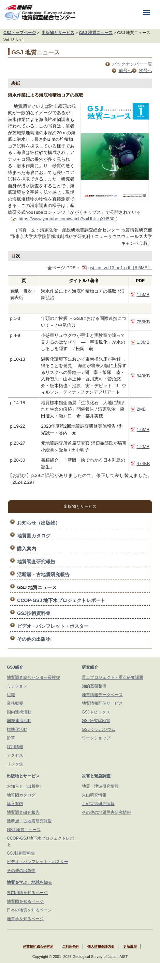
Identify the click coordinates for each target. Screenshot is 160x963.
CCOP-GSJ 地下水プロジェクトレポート (61, 600)
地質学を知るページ (25, 918)
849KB (143, 375)
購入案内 (26, 548)
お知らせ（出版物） (38, 523)
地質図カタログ (33, 535)
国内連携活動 (19, 712)
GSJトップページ (19, 32)
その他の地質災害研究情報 (106, 812)
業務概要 (15, 703)
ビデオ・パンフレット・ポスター (53, 626)
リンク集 (15, 764)
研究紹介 (90, 667)
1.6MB (143, 429)
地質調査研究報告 (36, 561)
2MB (141, 409)
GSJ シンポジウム (99, 729)
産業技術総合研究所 (38, 946)
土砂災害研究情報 (98, 803)
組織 (11, 694)
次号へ (145, 70)
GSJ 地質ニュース (96, 32)
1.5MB (143, 294)
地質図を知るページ (25, 901)
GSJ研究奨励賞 (96, 720)
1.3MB (143, 342)
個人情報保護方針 (101, 946)
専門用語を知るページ (27, 892)
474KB (143, 463)
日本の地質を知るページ (29, 910)
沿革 (11, 738)
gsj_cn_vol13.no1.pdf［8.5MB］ (120, 267)
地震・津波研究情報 (100, 786)
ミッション (17, 686)
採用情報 (15, 746)
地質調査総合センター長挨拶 (33, 677)
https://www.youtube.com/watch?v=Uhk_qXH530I (66, 218)
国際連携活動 (19, 720)
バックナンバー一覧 (132, 64)
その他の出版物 (33, 639)
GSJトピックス (96, 712)
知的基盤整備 (94, 686)
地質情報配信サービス (102, 703)
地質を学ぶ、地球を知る (29, 882)
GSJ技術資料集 (33, 613)
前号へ (125, 70)
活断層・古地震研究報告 (43, 574)
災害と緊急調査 (96, 776)
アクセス (15, 755)
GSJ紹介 (15, 667)
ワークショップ (96, 738)
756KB (143, 321)
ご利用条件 (70, 946)
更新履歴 (130, 946)
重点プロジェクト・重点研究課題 (112, 677)
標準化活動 (17, 729)
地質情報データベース (102, 694)
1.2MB (143, 446)
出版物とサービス (58, 32)
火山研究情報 (94, 795)
